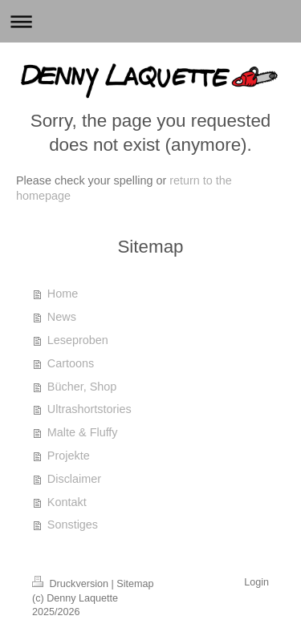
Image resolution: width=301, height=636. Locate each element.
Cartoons (70, 363)
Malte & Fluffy (82, 432)
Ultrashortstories (89, 409)
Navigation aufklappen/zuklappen (150, 21)
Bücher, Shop (81, 386)
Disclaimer (74, 478)
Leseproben (77, 340)
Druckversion (71, 583)
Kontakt (67, 502)
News (61, 316)
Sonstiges (72, 524)
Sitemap (134, 583)
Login (256, 582)
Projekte (68, 455)
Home (62, 293)
